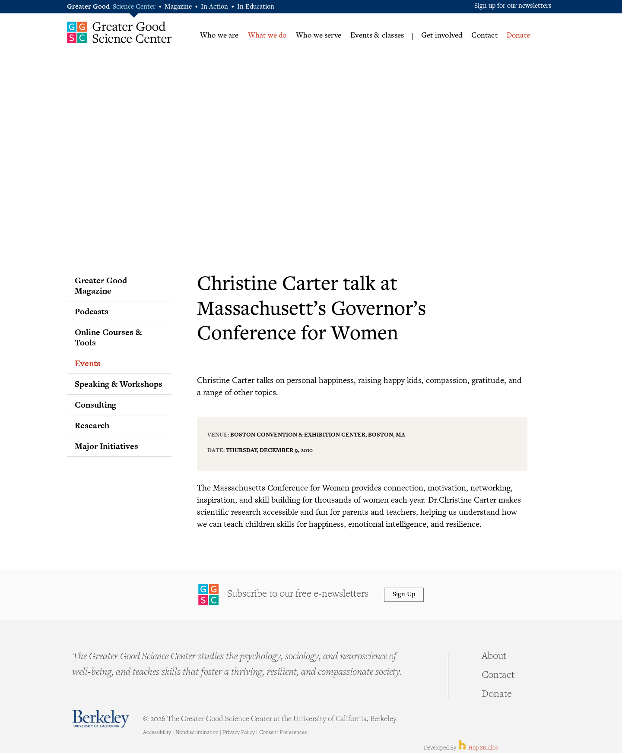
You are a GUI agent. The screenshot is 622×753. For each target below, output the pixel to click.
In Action (214, 7)
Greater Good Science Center (119, 32)
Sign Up (404, 594)
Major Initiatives (106, 446)
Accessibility (157, 733)
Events (88, 363)
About (494, 657)
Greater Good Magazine (101, 285)
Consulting (95, 404)
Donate (518, 36)
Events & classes (377, 36)
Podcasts (91, 311)
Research (92, 425)
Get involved (441, 36)
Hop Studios (477, 748)
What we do (267, 36)
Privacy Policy (239, 733)
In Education (255, 7)
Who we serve (318, 36)
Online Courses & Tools (108, 337)
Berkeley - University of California (100, 719)
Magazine (178, 7)
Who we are (219, 36)
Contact (484, 36)
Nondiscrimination (197, 733)
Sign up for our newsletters (513, 6)
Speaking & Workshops (118, 384)
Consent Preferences (283, 733)
